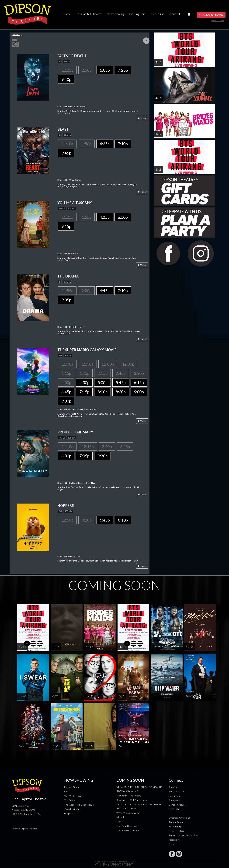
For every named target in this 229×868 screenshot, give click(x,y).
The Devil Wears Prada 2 (128, 830)
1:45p (84, 373)
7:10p (123, 143)
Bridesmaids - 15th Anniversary (131, 800)
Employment (175, 800)
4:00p (66, 382)
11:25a (67, 217)
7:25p (123, 70)
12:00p (108, 364)
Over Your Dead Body (127, 826)
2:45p (120, 373)
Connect (174, 14)
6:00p (66, 455)
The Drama (69, 800)
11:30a (87, 364)
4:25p (104, 217)
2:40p (107, 446)
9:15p (66, 226)
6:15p (139, 382)
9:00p (139, 391)
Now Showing (115, 14)
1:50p (86, 143)
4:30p (84, 382)
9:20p (102, 455)
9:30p (66, 401)
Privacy (172, 844)
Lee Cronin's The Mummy (128, 795)
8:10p (123, 520)
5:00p (102, 382)
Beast (67, 791)
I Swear (120, 821)
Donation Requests (178, 804)
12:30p (128, 364)
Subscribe (158, 14)
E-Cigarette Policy (177, 831)
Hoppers (68, 813)
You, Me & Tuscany (73, 796)
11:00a (67, 364)
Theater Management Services (183, 835)
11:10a (67, 143)
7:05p (84, 455)
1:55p (86, 217)
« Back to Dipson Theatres (24, 828)
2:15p (102, 373)
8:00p (102, 391)
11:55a (67, 290)
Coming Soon (137, 14)
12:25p (67, 70)
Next (146, 40)
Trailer (142, 118)
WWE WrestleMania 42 (127, 812)
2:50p (86, 70)
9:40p (66, 79)
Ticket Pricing (175, 826)
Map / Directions (177, 791)
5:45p (120, 382)
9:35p (66, 299)
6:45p (66, 391)
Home (67, 14)
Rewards (173, 787)
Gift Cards (174, 809)
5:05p (105, 70)
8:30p (120, 391)
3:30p (139, 373)
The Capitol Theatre (88, 14)
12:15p (88, 446)
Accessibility (174, 839)
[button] (190, 14)
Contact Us (174, 796)
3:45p (125, 446)
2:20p (86, 290)
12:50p (67, 520)
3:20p (86, 520)
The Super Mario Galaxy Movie (79, 804)
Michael (120, 817)
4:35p (104, 143)
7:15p (84, 391)
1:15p (66, 373)
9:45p (66, 153)
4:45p (104, 290)
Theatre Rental (176, 822)
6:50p (123, 217)
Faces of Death (71, 787)
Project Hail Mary (72, 809)
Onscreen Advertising (179, 817)
